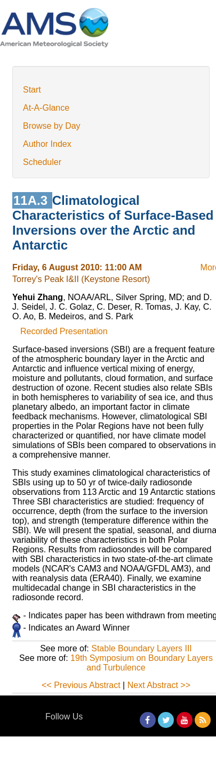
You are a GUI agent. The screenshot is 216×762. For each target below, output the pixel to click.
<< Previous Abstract (81, 685)
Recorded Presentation (64, 331)
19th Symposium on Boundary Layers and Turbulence (141, 662)
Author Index (47, 143)
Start (32, 89)
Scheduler (42, 162)
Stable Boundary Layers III (141, 648)
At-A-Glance (46, 107)
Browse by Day (52, 125)
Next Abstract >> (158, 685)
